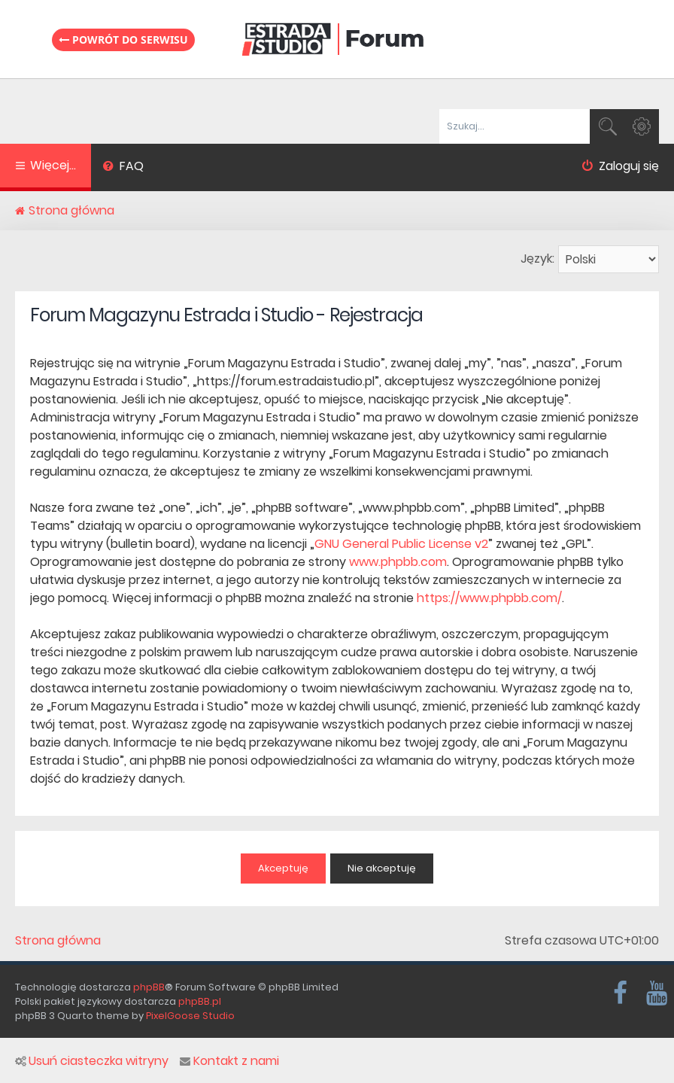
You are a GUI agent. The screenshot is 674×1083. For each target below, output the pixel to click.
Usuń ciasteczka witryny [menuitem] (91, 1061)
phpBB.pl (199, 1001)
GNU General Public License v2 (401, 543)
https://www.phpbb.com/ (489, 598)
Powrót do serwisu (123, 39)
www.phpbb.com (398, 561)
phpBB (149, 987)
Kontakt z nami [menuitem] (229, 1061)
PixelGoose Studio (190, 1015)
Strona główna (58, 940)
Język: (537, 258)
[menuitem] (123, 168)
